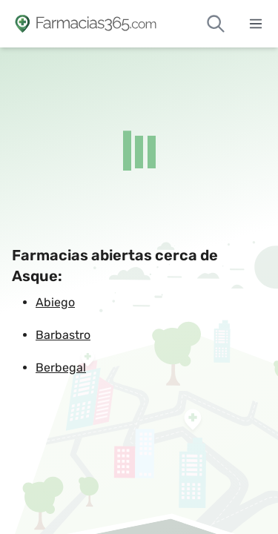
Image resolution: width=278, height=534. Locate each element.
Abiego (55, 302)
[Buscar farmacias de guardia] (216, 23)
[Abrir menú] (255, 24)
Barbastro (63, 335)
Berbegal (61, 367)
